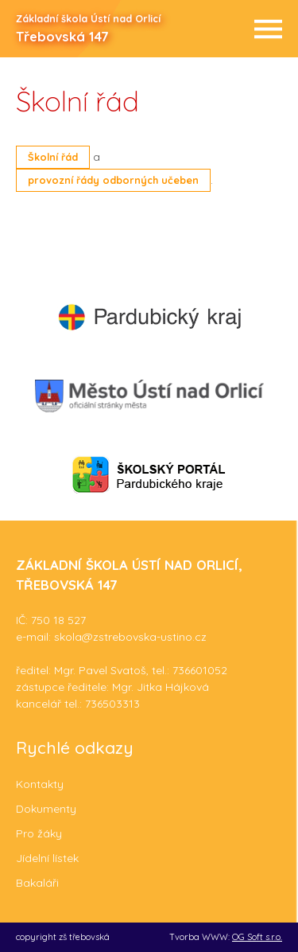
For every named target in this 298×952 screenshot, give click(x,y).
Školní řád (53, 156)
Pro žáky (39, 833)
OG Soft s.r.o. (257, 936)
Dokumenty (46, 809)
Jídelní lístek (47, 858)
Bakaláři (37, 883)
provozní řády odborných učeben (113, 180)
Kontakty (40, 784)
